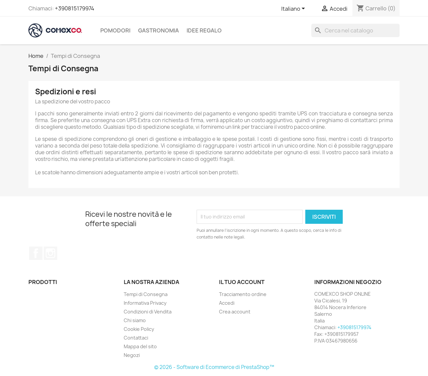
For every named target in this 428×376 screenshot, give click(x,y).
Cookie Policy (139, 329)
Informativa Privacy (145, 303)
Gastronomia (158, 30)
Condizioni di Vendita (148, 311)
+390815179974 (74, 8)
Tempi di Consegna (146, 294)
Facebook (35, 253)
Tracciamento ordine (242, 294)
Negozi (132, 355)
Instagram (50, 253)
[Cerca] (355, 30)
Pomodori (115, 30)
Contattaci (136, 338)
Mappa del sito (140, 346)
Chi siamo (135, 320)
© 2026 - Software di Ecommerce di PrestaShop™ (214, 367)
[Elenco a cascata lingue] (294, 9)
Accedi (226, 303)
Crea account (234, 311)
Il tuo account (241, 282)
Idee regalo (204, 30)
